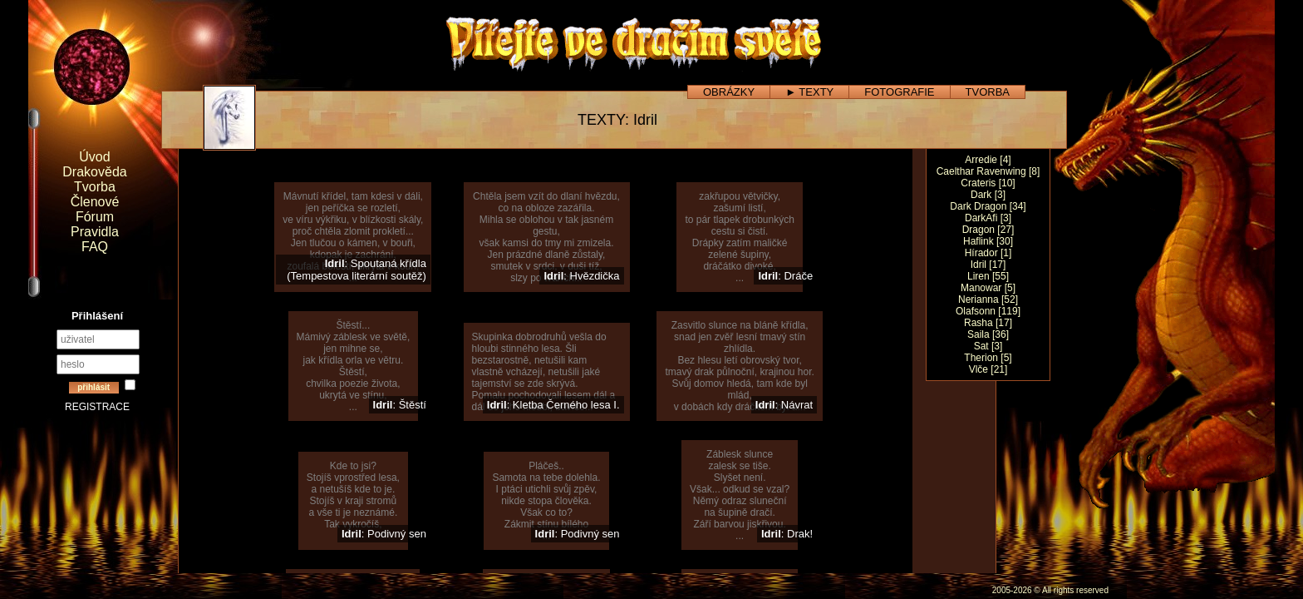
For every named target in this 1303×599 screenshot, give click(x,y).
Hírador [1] (988, 253)
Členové (95, 202)
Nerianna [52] (988, 299)
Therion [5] (987, 358)
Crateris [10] (988, 183)
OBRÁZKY (729, 92)
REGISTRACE (97, 407)
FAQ (94, 247)
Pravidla (95, 232)
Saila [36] (988, 334)
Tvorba (95, 187)
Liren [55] (988, 276)
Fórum (95, 217)
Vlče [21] (988, 369)
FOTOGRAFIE (899, 92)
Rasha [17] (988, 323)
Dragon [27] (988, 229)
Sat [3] (988, 346)
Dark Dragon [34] (987, 206)
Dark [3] (988, 194)
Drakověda (94, 172)
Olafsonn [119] (988, 311)
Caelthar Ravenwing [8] (988, 171)
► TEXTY (809, 92)
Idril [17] (988, 264)
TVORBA (988, 92)
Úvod (94, 157)
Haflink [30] (988, 241)
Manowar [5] (988, 288)
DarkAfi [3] (988, 218)
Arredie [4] (987, 160)
